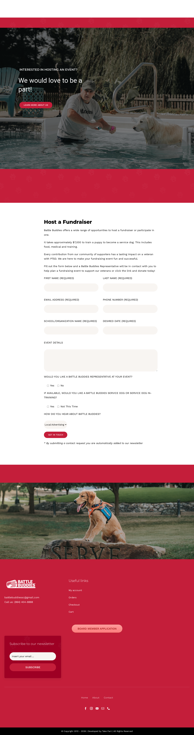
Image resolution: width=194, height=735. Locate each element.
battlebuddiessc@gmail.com (21, 597)
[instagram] (91, 708)
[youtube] (97, 708)
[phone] (108, 708)
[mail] (102, 708)
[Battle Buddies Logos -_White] (21, 579)
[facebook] (85, 708)
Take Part (107, 731)
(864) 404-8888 (23, 602)
